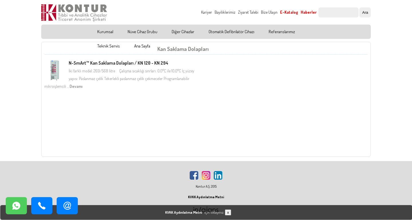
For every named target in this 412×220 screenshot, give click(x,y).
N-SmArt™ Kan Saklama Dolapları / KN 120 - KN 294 (118, 63)
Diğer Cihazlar (183, 31)
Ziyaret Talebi (248, 12)
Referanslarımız (282, 31)
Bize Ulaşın (269, 12)
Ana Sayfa (142, 46)
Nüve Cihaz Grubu (142, 31)
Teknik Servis (108, 46)
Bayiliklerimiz (225, 12)
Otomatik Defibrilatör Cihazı (231, 31)
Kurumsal (105, 31)
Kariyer (206, 12)
